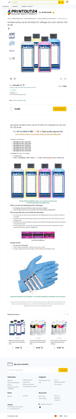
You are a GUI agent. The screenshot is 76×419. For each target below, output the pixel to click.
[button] (64, 314)
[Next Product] (65, 78)
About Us (10, 380)
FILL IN (56, 380)
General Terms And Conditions (13, 387)
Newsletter (57, 398)
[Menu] (9, 2)
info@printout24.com (45, 404)
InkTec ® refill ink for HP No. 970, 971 (25, 87)
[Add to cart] (21, 347)
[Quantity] (11, 109)
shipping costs (22, 94)
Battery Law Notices (28, 384)
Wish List (56, 396)
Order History (42, 398)
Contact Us (57, 400)
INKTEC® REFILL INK (44, 380)
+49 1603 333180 (45, 12)
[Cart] (66, 2)
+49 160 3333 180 (13, 409)
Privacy (9, 385)
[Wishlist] (14, 78)
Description (6, 6)
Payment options (27, 380)
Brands (10, 396)
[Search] (62, 2)
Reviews (15, 6)
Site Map (25, 396)
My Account (42, 396)
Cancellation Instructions (30, 386)
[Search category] (59, 2)
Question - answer (27, 6)
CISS (40, 382)
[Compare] (11, 78)
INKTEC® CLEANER (59, 382)
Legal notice (26, 382)
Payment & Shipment (13, 382)
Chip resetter (58, 384)
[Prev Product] (61, 78)
